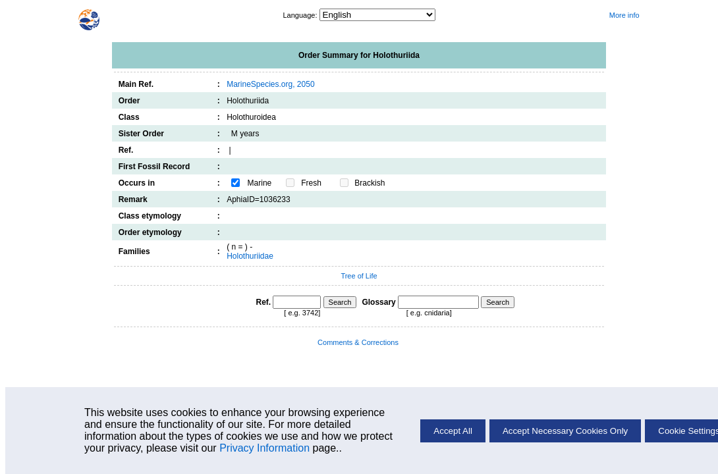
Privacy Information (264, 448)
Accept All (452, 431)
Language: (301, 15)
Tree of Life (359, 276)
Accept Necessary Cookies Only (565, 431)
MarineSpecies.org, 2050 (270, 84)
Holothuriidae (250, 256)
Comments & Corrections (358, 342)
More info (624, 15)
